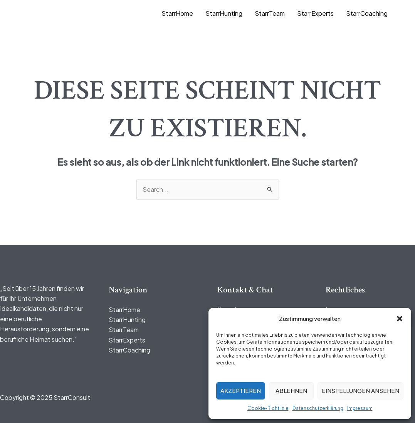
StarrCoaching (367, 13)
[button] (399, 318)
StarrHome (177, 13)
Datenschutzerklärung (317, 408)
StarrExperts (315, 13)
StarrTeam (270, 13)
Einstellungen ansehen (360, 390)
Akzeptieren (240, 390)
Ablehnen (291, 390)
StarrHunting (223, 13)
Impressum (360, 408)
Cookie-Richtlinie (268, 408)
